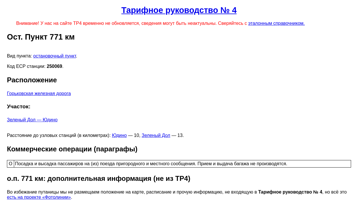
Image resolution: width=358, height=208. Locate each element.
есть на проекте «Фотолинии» (39, 197)
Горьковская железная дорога (39, 93)
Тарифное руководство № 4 (179, 10)
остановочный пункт (54, 55)
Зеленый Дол (156, 135)
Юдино (119, 135)
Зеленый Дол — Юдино (32, 119)
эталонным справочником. (276, 23)
